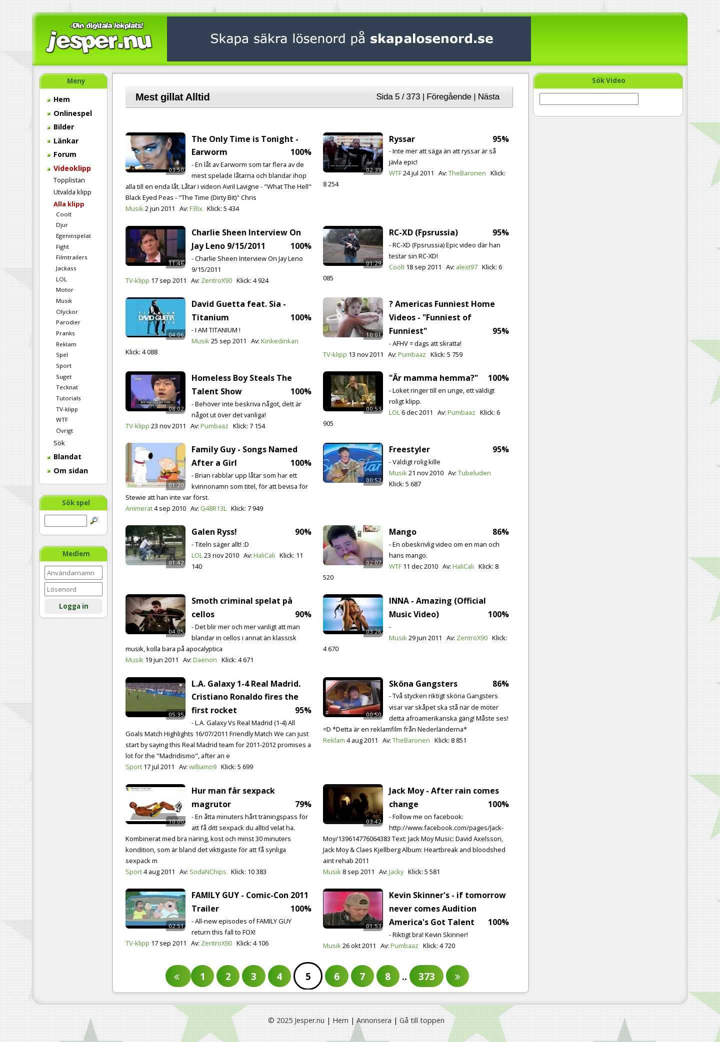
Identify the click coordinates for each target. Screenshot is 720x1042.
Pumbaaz (412, 354)
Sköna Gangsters (423, 683)
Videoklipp (69, 168)
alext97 (467, 266)
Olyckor (67, 311)
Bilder (60, 126)
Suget (64, 376)
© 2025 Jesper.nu (296, 1020)
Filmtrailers (72, 257)
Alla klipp (69, 203)
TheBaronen (467, 172)
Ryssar (402, 138)
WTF (62, 419)
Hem (58, 99)
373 (426, 976)
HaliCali (264, 555)
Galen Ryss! (214, 531)
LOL (61, 279)
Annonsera (374, 1020)
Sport (64, 365)
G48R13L (213, 508)
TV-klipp (67, 409)
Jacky (396, 871)
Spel (62, 354)
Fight (62, 246)
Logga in (73, 606)
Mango (402, 531)
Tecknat (67, 387)
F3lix (196, 208)
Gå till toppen (422, 1020)
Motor (65, 289)
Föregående (448, 96)
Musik (64, 300)
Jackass (66, 268)
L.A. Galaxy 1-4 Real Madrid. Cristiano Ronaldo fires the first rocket (246, 697)
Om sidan (67, 470)
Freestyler (409, 449)
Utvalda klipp (73, 191)
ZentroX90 (216, 280)
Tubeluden (474, 472)
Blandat (64, 456)
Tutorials (68, 398)
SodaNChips (208, 871)
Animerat (139, 508)
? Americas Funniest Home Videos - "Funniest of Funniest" (442, 317)
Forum (61, 154)
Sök (59, 442)
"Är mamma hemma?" (433, 377)
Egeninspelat (73, 235)
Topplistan (69, 179)
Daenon (205, 659)
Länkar (62, 140)
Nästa (489, 96)
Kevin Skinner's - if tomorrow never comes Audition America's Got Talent (447, 909)
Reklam (66, 344)
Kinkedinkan (279, 340)
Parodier (68, 322)
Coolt (64, 214)
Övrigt (64, 430)
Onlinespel (69, 113)
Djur (62, 224)
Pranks (65, 333)
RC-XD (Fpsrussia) (423, 232)
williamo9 (202, 766)
